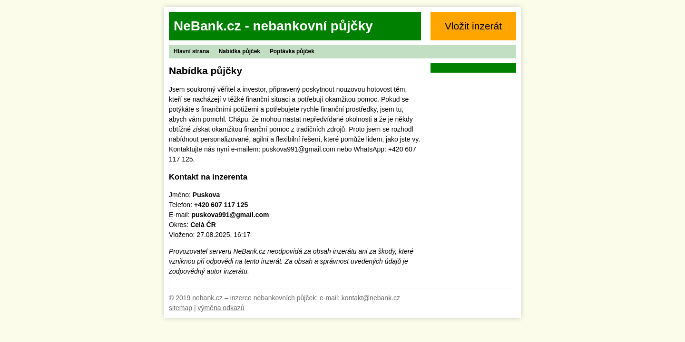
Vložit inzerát (473, 25)
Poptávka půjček (292, 51)
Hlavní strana (191, 51)
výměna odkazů (220, 308)
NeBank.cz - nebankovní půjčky (273, 26)
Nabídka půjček (239, 51)
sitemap (180, 308)
